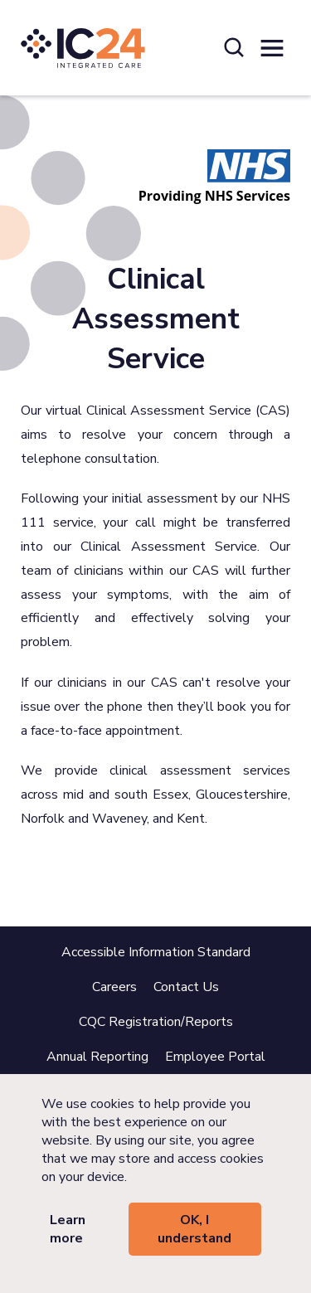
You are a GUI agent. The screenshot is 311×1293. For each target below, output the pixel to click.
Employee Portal (215, 1057)
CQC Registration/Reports (156, 1022)
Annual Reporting (97, 1057)
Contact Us (186, 987)
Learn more (67, 1229)
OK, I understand (194, 1229)
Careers (114, 987)
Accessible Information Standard (155, 952)
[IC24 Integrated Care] (83, 48)
